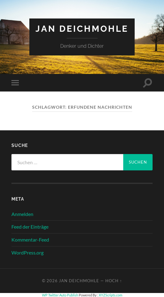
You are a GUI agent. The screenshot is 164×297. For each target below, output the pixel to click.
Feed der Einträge (29, 227)
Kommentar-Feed (30, 239)
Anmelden (22, 214)
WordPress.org (27, 252)
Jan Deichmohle (82, 29)
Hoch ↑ (113, 280)
